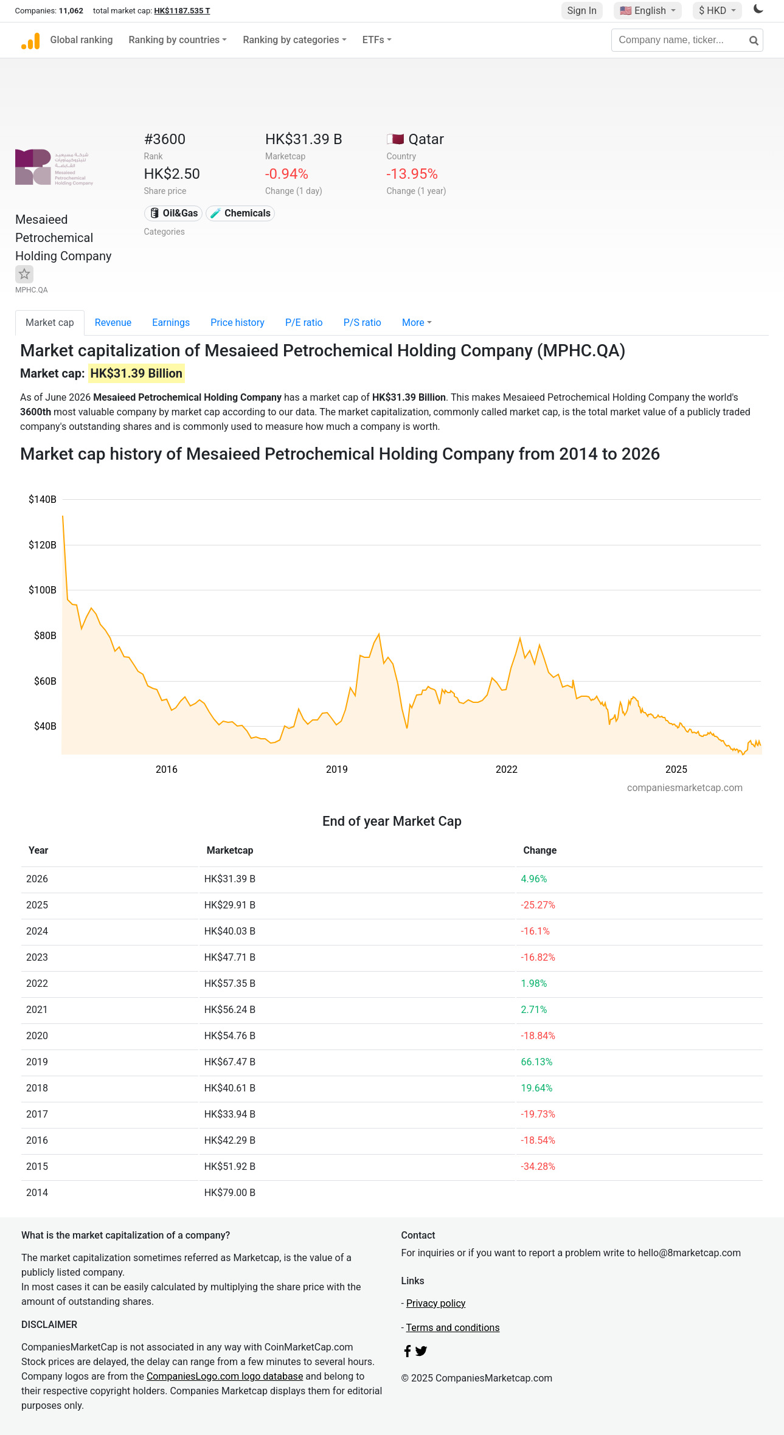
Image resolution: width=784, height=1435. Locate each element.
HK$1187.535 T (182, 10)
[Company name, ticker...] (687, 40)
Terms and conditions (453, 1327)
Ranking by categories (291, 40)
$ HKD (714, 10)
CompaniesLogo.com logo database (225, 1376)
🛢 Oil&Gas (173, 213)
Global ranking (81, 40)
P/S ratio (362, 322)
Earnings (171, 322)
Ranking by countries (174, 40)
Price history (237, 322)
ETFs (373, 40)
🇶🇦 (415, 139)
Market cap (50, 322)
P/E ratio (304, 322)
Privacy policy (436, 1303)
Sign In (582, 10)
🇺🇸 (644, 10)
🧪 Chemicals (240, 213)
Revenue (113, 322)
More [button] (413, 322)
